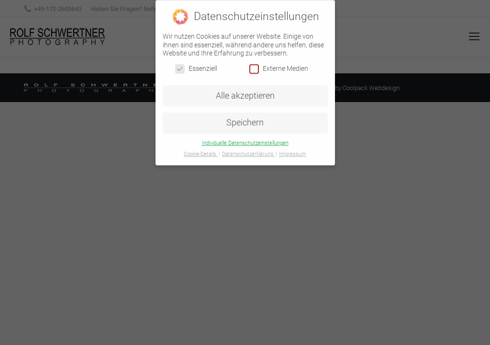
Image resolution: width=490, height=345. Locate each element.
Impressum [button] (292, 151)
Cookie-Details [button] (201, 151)
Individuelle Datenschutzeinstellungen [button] (245, 140)
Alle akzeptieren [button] (245, 93)
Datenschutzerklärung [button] (248, 151)
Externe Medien (278, 65)
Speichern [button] (245, 120)
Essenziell (196, 65)
